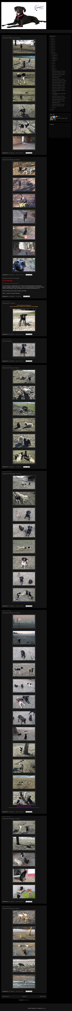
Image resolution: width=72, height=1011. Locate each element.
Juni (53, 63)
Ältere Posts (42, 996)
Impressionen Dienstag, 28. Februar (11, 159)
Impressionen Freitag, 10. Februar (58, 96)
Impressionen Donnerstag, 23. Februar (11, 473)
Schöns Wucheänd (7, 341)
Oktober (53, 57)
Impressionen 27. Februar (8, 303)
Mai (53, 65)
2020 (52, 39)
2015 (52, 47)
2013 (52, 50)
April (53, 66)
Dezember (54, 53)
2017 (52, 44)
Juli (53, 61)
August (53, 60)
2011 (52, 109)
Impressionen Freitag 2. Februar (58, 105)
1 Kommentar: (19, 296)
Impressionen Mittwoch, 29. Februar (11, 37)
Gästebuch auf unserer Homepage (10, 278)
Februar (53, 69)
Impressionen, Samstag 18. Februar (58, 87)
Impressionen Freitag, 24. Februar (10, 367)
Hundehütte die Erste (56, 102)
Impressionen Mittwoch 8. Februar (58, 99)
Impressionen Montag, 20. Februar (10, 908)
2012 (52, 52)
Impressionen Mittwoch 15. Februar (58, 90)
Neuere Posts (5, 996)
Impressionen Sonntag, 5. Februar (58, 104)
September (54, 58)
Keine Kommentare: (20, 152)
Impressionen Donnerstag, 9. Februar (59, 97)
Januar (53, 107)
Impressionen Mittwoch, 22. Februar (11, 612)
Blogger (43, 1008)
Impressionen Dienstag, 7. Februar (58, 100)
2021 (52, 38)
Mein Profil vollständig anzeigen (62, 118)
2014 (52, 49)
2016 (52, 46)
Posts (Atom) (26, 999)
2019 (52, 41)
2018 (52, 42)
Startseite (24, 996)
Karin (58, 116)
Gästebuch (9, 31)
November (54, 55)
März (53, 68)
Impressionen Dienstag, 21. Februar (11, 818)
